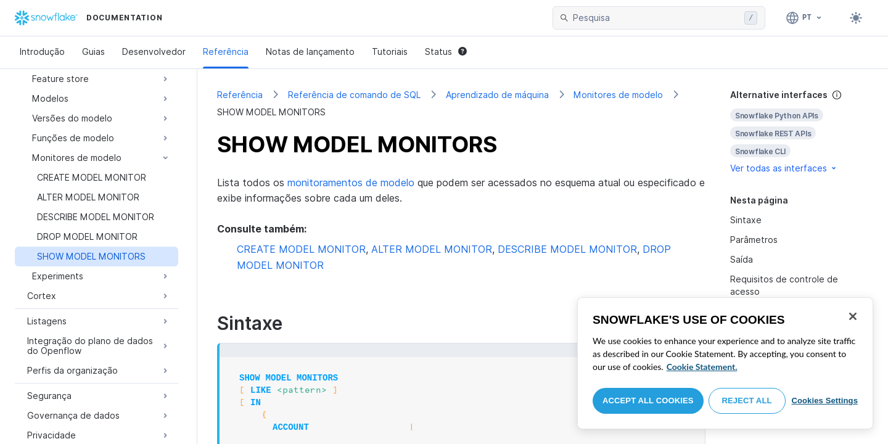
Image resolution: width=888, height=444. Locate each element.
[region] (725, 363)
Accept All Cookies (648, 400)
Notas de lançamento (310, 51)
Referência (226, 51)
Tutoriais (390, 51)
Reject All (747, 400)
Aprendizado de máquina (497, 94)
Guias (93, 51)
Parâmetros (754, 239)
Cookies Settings (824, 400)
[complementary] (799, 132)
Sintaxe (746, 220)
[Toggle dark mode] (856, 18)
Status (446, 51)
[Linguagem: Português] (804, 18)
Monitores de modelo (618, 94)
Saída (741, 259)
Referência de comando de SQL (354, 94)
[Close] (852, 316)
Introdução (42, 51)
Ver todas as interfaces (784, 168)
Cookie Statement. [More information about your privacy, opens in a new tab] (702, 366)
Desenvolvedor (154, 51)
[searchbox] (656, 18)
